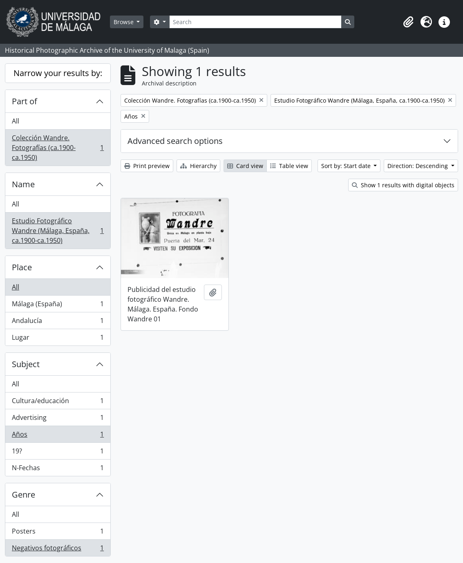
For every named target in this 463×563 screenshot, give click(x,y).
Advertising (57, 419)
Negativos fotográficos (57, 549)
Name (23, 184)
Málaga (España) (57, 305)
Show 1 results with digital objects (403, 185)
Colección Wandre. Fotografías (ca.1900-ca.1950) (57, 147)
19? (57, 453)
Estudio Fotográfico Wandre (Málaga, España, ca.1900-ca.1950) (57, 230)
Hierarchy (198, 166)
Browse (124, 22)
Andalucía (57, 322)
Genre (23, 494)
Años (57, 436)
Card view (245, 166)
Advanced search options (175, 140)
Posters (57, 533)
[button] (408, 22)
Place (22, 267)
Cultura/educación (57, 402)
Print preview (147, 166)
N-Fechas (57, 469)
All (15, 121)
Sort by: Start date (346, 166)
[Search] (255, 22)
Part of (24, 101)
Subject (26, 364)
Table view (289, 166)
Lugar (57, 338)
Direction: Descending (418, 166)
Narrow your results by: (57, 73)
